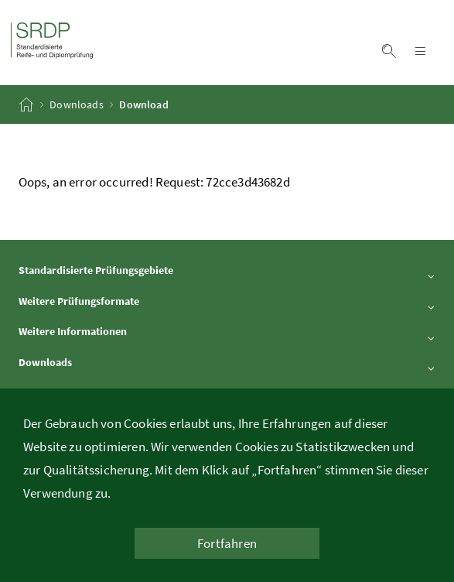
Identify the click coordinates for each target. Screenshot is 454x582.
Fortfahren (227, 543)
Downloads (76, 104)
